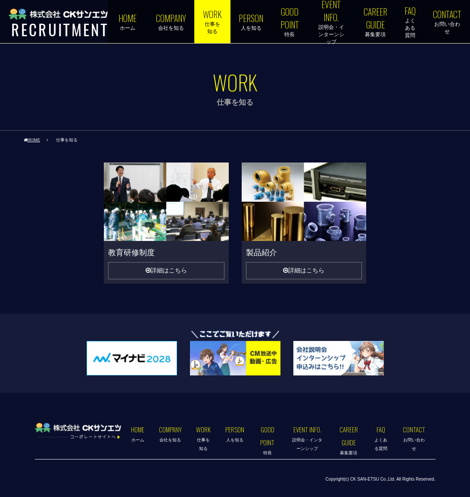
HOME (34, 140)
